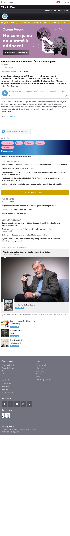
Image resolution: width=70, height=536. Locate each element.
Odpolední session (7, 67)
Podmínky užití (24, 531)
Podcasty (5, 491)
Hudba (47, 22)
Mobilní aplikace (7, 493)
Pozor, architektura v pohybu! (22, 293)
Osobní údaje (13, 531)
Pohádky (29, 182)
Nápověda (39, 469)
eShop (4, 475)
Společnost (37, 22)
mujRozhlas (5, 177)
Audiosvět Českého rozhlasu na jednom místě (16, 196)
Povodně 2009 (16, 265)
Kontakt (38, 478)
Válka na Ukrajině (8, 466)
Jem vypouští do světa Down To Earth (25, 284)
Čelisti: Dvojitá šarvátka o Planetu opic (25, 213)
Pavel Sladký (10, 156)
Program (48, 11)
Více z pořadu (8, 262)
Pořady (14, 22)
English (33, 531)
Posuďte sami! (6, 151)
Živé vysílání (8, 186)
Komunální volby (8, 469)
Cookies (4, 531)
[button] (66, 135)
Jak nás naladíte (41, 466)
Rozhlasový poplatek (43, 481)
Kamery (66, 11)
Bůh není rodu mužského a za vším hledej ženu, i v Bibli (33, 327)
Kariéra (38, 475)
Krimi (18, 182)
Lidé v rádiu (40, 472)
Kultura (55, 22)
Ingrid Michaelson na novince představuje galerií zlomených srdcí (37, 274)
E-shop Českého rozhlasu (14, 349)
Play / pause (5, 132)
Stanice (4, 472)
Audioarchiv (58, 11)
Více (64, 22)
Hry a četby (7, 182)
